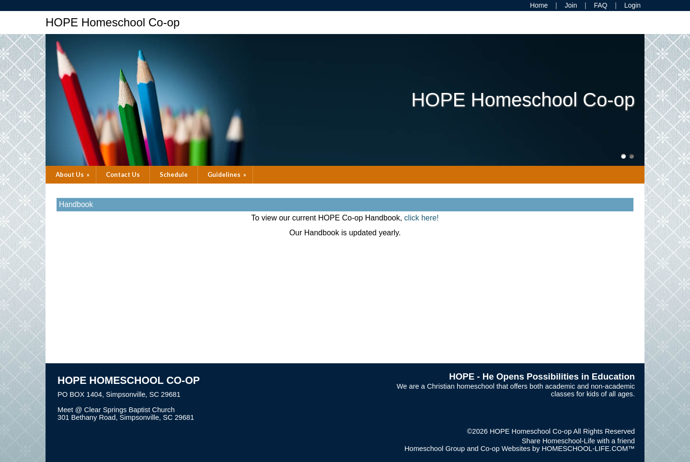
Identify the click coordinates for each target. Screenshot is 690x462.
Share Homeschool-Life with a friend (578, 441)
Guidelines (227, 174)
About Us (73, 174)
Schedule (174, 174)
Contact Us (123, 174)
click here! (421, 218)
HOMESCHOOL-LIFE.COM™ (588, 448)
